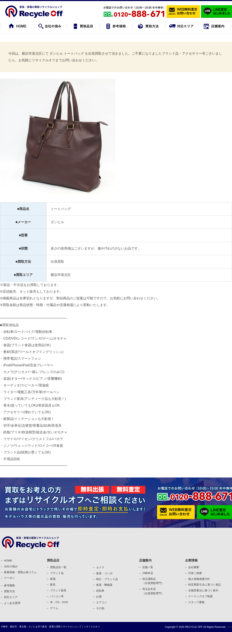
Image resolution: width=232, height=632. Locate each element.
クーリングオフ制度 (200, 596)
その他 (100, 608)
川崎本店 (147, 573)
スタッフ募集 (196, 602)
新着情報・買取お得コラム (20, 572)
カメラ (100, 567)
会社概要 (193, 567)
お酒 (99, 596)
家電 (52, 579)
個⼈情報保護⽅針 (199, 579)
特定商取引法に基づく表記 (204, 584)
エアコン (101, 602)
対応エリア (11, 597)
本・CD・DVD (59, 602)
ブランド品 (57, 573)
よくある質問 (12, 603)
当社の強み (11, 566)
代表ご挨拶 (195, 573)
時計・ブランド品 (107, 579)
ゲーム (54, 608)
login (229, 627)
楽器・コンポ (104, 573)
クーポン (9, 577)
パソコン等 (57, 596)
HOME (8, 560)
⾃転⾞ (100, 590)
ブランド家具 (58, 590)
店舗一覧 (147, 567)
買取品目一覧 (58, 567)
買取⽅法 (9, 591)
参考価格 (9, 585)
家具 (52, 584)
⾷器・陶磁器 (104, 584)
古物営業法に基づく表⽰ (203, 590)
